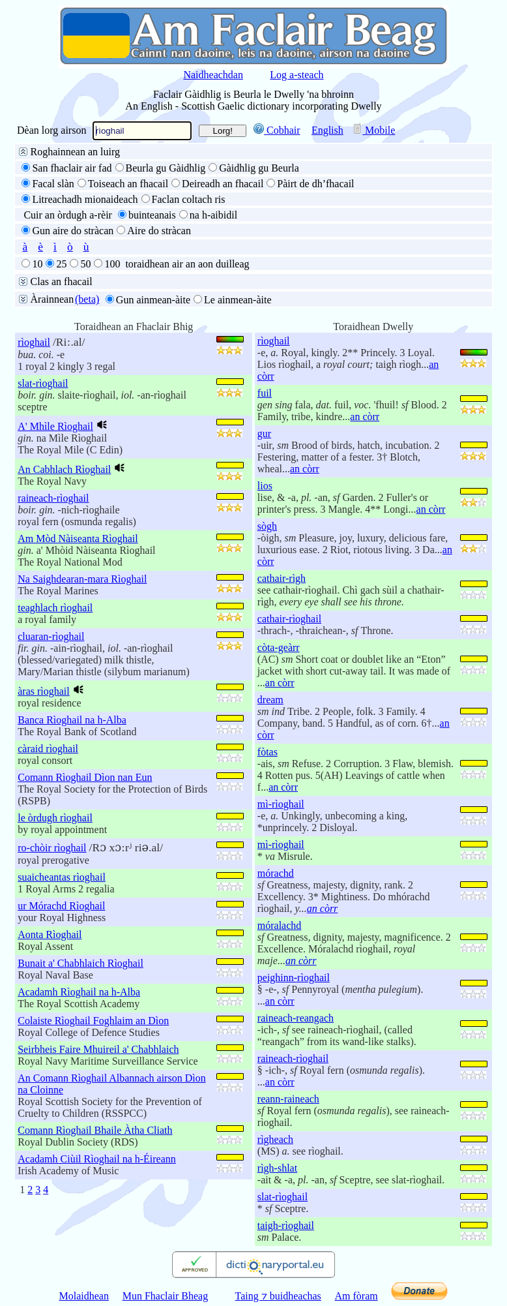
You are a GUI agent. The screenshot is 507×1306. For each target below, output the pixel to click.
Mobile (373, 130)
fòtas (267, 751)
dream (270, 699)
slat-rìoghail (43, 383)
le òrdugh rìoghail (55, 817)
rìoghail (34, 342)
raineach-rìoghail (53, 498)
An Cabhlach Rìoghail (64, 469)
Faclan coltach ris (188, 199)
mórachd (275, 873)
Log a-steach (296, 74)
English (327, 130)
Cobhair (277, 130)
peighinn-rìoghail (293, 977)
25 (61, 263)
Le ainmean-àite (238, 299)
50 (85, 263)
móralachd (279, 925)
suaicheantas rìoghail (62, 877)
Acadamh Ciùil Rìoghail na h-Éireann (97, 1158)
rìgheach (275, 1139)
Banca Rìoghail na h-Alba (72, 719)
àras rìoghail (44, 691)
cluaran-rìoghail (51, 636)
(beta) (87, 299)
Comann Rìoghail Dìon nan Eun (85, 777)
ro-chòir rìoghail (52, 847)
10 (37, 263)
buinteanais (152, 214)
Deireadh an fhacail (222, 183)
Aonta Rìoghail (49, 934)
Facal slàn (53, 183)
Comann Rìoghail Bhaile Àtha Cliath (95, 1130)
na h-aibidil (213, 214)
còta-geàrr (278, 647)
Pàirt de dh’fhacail (315, 183)
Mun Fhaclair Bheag (166, 1295)
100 (112, 263)
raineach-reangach (295, 1018)
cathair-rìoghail (289, 618)
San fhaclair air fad (71, 168)
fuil (264, 393)
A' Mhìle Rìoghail (55, 426)
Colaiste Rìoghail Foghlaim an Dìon (93, 1020)
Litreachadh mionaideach (85, 199)
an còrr (364, 416)
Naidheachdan (213, 74)
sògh (267, 526)
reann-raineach (288, 1098)
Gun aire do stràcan (72, 230)
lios (264, 485)
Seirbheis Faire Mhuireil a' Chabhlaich (98, 1049)
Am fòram (356, 1295)
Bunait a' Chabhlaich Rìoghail (80, 963)
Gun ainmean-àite (153, 299)
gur (264, 433)
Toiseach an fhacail (128, 183)
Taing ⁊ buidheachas (278, 1295)
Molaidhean (84, 1295)
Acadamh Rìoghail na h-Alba (79, 991)
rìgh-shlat (277, 1168)
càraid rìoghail (48, 748)
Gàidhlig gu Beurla (259, 168)
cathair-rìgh (281, 578)
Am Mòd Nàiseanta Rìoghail (78, 538)
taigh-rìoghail (285, 1225)
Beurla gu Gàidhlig (166, 168)
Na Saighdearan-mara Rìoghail (82, 579)
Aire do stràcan (159, 230)
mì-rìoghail (280, 804)
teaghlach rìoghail (55, 607)
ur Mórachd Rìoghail (61, 905)
